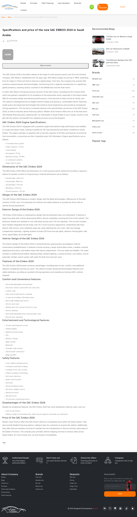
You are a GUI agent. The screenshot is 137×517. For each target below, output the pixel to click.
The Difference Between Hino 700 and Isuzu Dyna (119, 62)
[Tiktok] (126, 508)
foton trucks (97, 133)
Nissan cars (39, 486)
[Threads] (120, 508)
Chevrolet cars (97, 97)
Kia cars (38, 483)
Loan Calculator (64, 3)
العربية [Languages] (122, 7)
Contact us (4, 483)
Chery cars (96, 127)
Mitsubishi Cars (98, 121)
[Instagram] (115, 508)
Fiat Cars (95, 115)
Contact (24, 10)
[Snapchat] (132, 508)
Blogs (9, 17)
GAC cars (95, 103)
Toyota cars (39, 489)
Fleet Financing (47, 3)
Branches (77, 3)
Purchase (33, 3)
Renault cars (97, 79)
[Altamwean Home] (9, 7)
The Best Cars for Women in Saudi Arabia (119, 38)
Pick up (72, 480)
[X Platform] (110, 508)
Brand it (95, 508)
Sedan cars (73, 483)
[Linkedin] (105, 508)
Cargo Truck (74, 486)
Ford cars (95, 91)
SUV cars (72, 477)
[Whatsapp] (92, 7)
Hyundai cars (40, 480)
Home (3, 17)
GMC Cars (95, 85)
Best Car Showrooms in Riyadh (117, 49)
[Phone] (102, 7)
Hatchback (73, 489)
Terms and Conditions (8, 489)
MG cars (95, 109)
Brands (23, 3)
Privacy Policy (5, 492)
